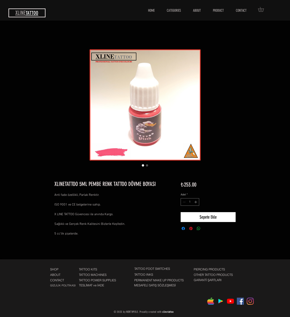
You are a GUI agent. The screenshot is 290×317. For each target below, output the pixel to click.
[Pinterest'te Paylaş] (190, 228)
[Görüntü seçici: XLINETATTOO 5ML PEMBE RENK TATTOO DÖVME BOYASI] (143, 165)
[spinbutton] (190, 201)
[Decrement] (183, 201)
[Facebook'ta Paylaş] (183, 228)
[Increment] (196, 201)
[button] (263, 9)
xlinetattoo (168, 312)
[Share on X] (206, 228)
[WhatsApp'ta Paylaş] (198, 228)
